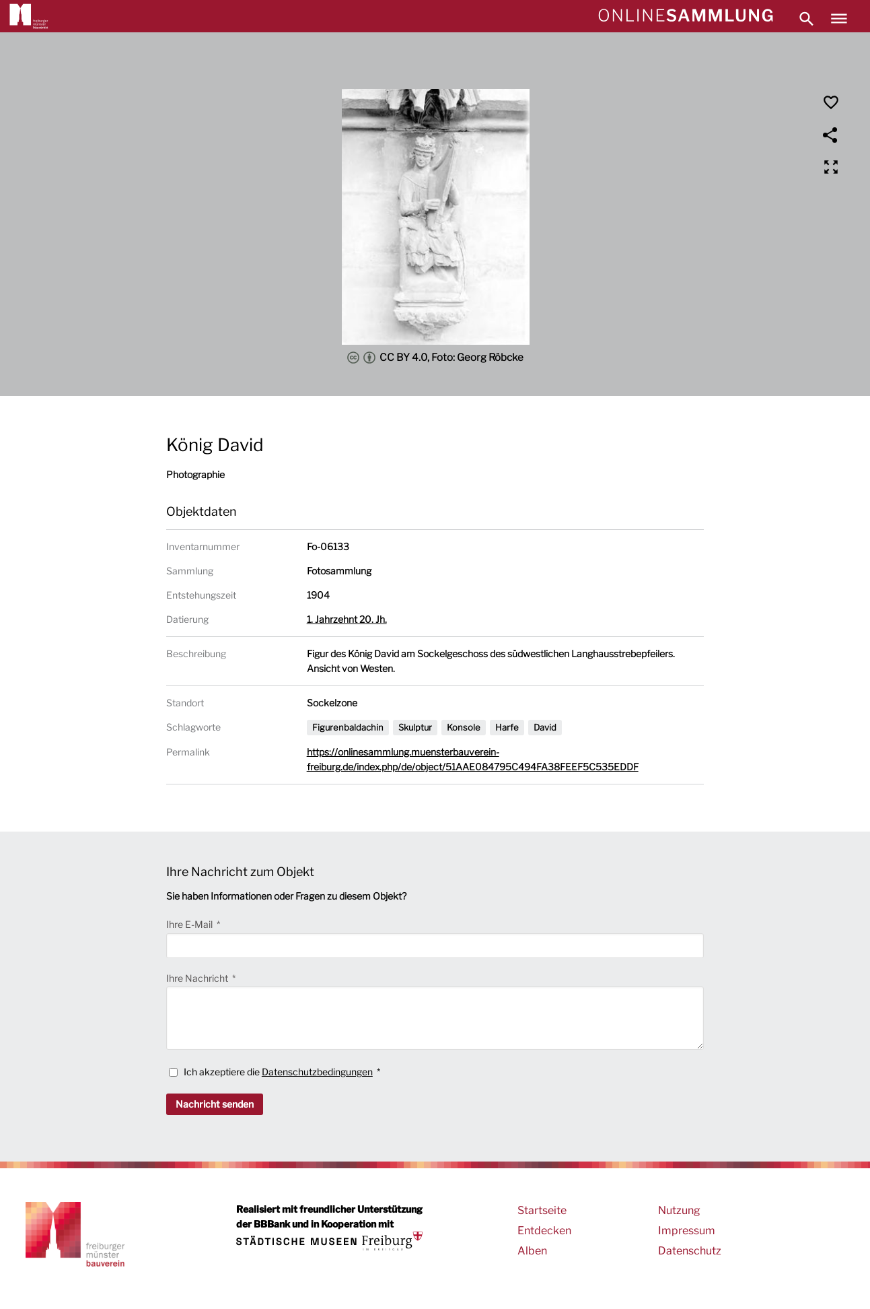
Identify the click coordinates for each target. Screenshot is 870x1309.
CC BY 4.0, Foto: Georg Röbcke (435, 357)
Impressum (686, 1230)
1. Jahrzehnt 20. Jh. (347, 619)
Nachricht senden (215, 1104)
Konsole (463, 727)
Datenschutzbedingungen (317, 1071)
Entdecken (544, 1230)
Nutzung (679, 1210)
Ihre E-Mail (190, 924)
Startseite (542, 1210)
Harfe (507, 727)
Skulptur (415, 727)
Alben (532, 1250)
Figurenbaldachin (348, 727)
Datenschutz (689, 1250)
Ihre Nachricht (198, 978)
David (545, 727)
